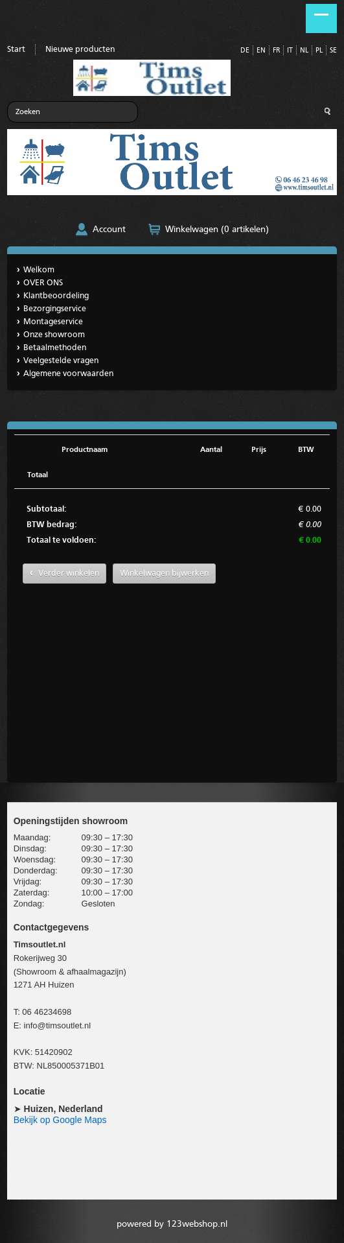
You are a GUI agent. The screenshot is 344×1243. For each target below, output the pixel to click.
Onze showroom (54, 335)
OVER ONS (43, 283)
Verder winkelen (68, 573)
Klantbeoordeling (56, 296)
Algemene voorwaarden (68, 374)
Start (16, 49)
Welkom (38, 270)
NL (304, 50)
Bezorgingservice (54, 309)
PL (319, 50)
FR (276, 50)
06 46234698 (46, 1012)
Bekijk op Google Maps (60, 1120)
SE (333, 50)
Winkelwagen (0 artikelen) (217, 229)
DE (244, 50)
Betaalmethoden (54, 348)
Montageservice (53, 322)
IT (290, 50)
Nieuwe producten (80, 49)
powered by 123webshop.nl (172, 1224)
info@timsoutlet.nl (57, 1025)
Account (109, 229)
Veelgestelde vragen (60, 361)
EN (261, 50)
